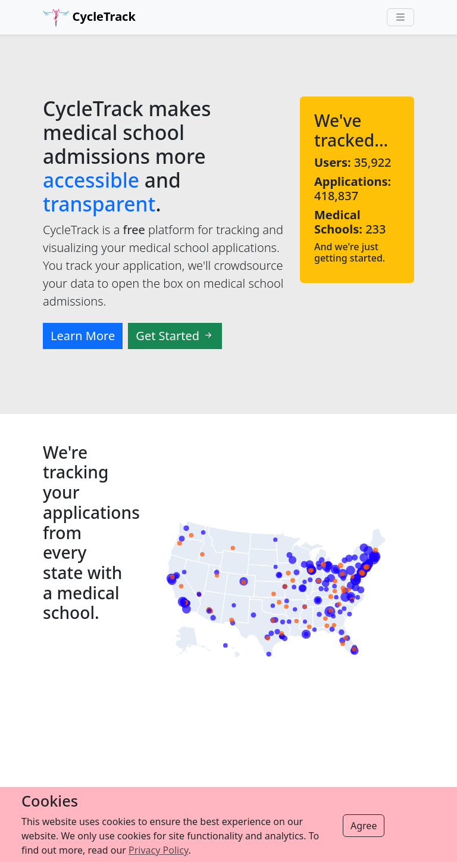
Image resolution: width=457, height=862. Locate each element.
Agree (363, 825)
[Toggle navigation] (400, 17)
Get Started (175, 336)
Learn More (83, 336)
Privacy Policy (158, 850)
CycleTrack (89, 17)
